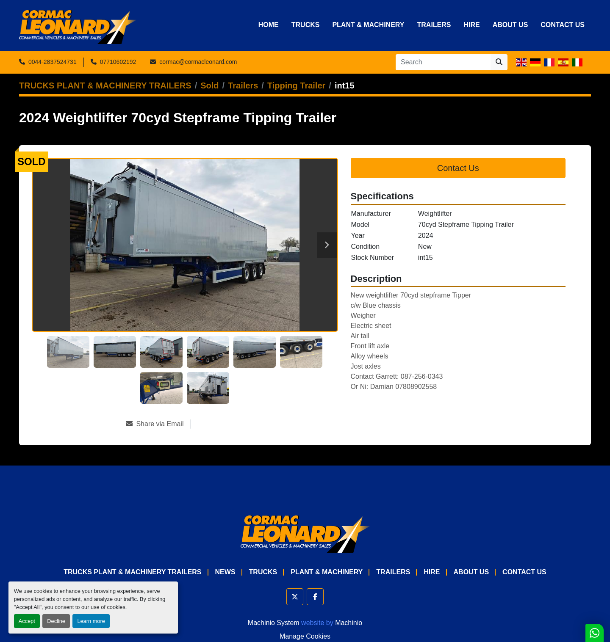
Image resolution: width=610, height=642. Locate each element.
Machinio (348, 622)
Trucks (305, 24)
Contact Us (563, 24)
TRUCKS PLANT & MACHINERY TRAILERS (132, 572)
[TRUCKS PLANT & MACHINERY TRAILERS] (105, 85)
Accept (27, 621)
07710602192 (118, 61)
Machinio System (273, 622)
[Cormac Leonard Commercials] (305, 533)
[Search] (443, 62)
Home (268, 24)
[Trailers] (243, 85)
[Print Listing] (220, 424)
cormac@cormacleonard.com (198, 61)
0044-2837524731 (52, 61)
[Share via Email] (158, 424)
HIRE (472, 24)
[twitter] (294, 596)
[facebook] (315, 596)
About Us (510, 24)
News (225, 572)
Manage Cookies (305, 636)
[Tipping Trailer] (296, 85)
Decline (56, 621)
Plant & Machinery (368, 24)
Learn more (91, 621)
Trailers (434, 24)
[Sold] (209, 85)
